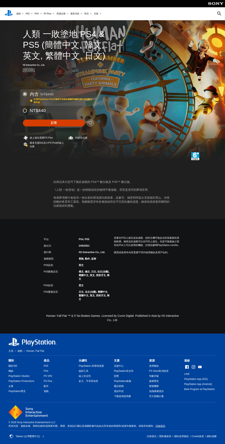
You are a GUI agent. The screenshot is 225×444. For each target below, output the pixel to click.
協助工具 (83, 371)
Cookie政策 (198, 436)
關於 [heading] (11, 360)
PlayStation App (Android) (198, 384)
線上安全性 (85, 376)
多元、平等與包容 (88, 381)
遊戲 (18, 13)
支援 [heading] (117, 360)
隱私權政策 (165, 436)
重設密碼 (119, 386)
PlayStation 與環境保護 (91, 366)
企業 (10, 386)
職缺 (10, 371)
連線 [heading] (187, 360)
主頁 (10, 351)
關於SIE (12, 366)
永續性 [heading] (83, 360)
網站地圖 (212, 436)
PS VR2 (48, 376)
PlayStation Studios (19, 376)
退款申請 (119, 391)
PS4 (37, 13)
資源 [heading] (152, 360)
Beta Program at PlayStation (199, 389)
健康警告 (154, 381)
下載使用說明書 (122, 396)
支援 (96, 13)
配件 (46, 386)
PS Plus (47, 13)
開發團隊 (154, 386)
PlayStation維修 (122, 381)
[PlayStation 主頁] (9, 13)
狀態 (116, 376)
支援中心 (119, 366)
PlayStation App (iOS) (196, 379)
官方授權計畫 (156, 396)
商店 (86, 13)
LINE (187, 374)
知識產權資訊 (156, 391)
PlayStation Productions (21, 381)
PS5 (28, 13)
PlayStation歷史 (17, 391)
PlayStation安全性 (124, 371)
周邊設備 (60, 13)
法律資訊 (151, 436)
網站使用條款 (181, 436)
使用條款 (154, 366)
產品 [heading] (46, 360)
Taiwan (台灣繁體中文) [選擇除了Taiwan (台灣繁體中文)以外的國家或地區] (26, 436)
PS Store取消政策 (159, 371)
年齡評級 (154, 376)
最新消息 (74, 13)
